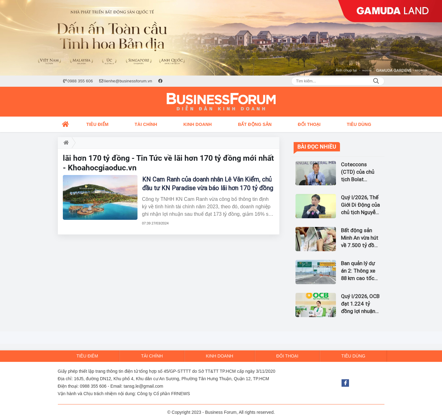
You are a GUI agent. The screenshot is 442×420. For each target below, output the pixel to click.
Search (376, 81)
